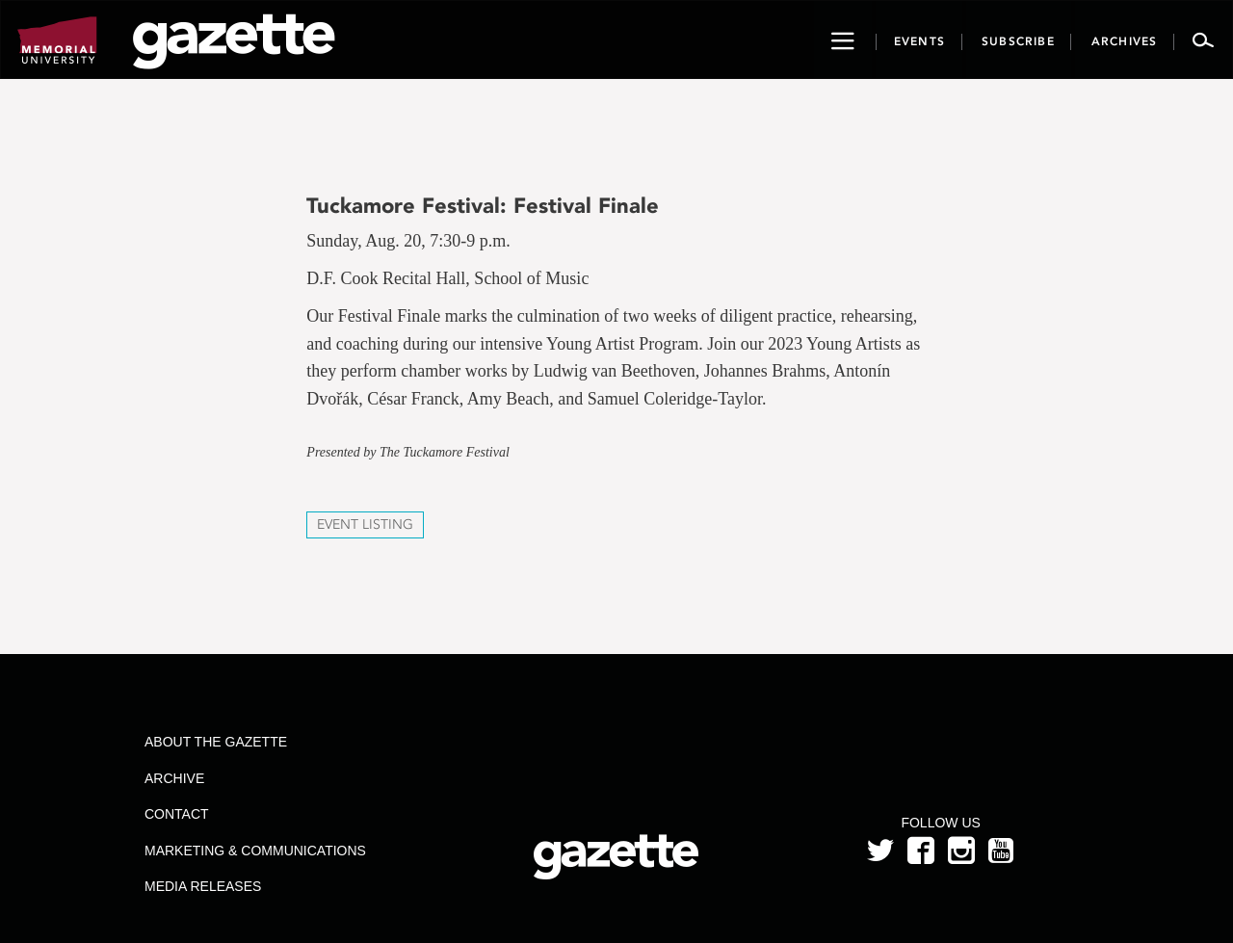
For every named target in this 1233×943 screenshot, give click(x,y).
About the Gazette (215, 741)
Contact (176, 814)
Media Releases (202, 886)
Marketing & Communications (255, 850)
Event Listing (365, 524)
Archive (174, 778)
